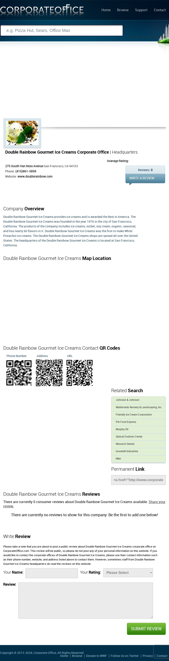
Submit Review (146, 629)
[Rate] (128, 572)
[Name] (52, 573)
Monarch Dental (125, 444)
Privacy (148, 656)
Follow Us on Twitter (125, 656)
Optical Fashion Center (129, 436)
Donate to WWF (96, 656)
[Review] (85, 600)
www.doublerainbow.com (35, 176)
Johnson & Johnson (127, 400)
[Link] (138, 480)
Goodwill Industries (127, 451)
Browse (123, 10)
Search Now (147, 31)
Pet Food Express (126, 422)
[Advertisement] (84, 86)
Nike (118, 458)
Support (141, 10)
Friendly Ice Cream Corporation (134, 414)
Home (106, 10)
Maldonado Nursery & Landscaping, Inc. (139, 407)
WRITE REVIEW (145, 179)
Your (13, 572)
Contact (160, 10)
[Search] (61, 30)
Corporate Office (42, 11)
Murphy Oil (122, 429)
